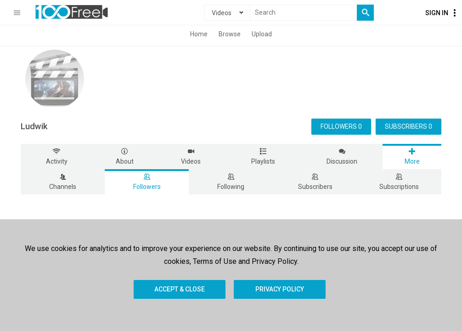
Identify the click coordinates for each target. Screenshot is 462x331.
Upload (262, 34)
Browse (230, 34)
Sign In (436, 13)
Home (199, 34)
